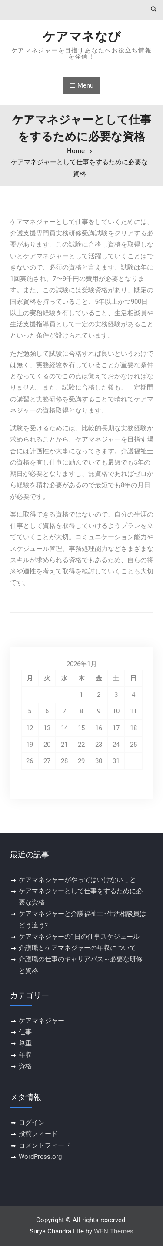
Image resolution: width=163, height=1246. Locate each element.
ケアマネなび (82, 36)
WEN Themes (113, 1231)
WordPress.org (40, 1157)
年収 (25, 1055)
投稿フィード (38, 1134)
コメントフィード (45, 1145)
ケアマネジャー (41, 1021)
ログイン (32, 1122)
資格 (25, 1066)
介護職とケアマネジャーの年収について (77, 948)
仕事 (25, 1032)
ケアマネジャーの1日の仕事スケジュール (79, 936)
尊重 (25, 1043)
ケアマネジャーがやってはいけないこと (77, 880)
